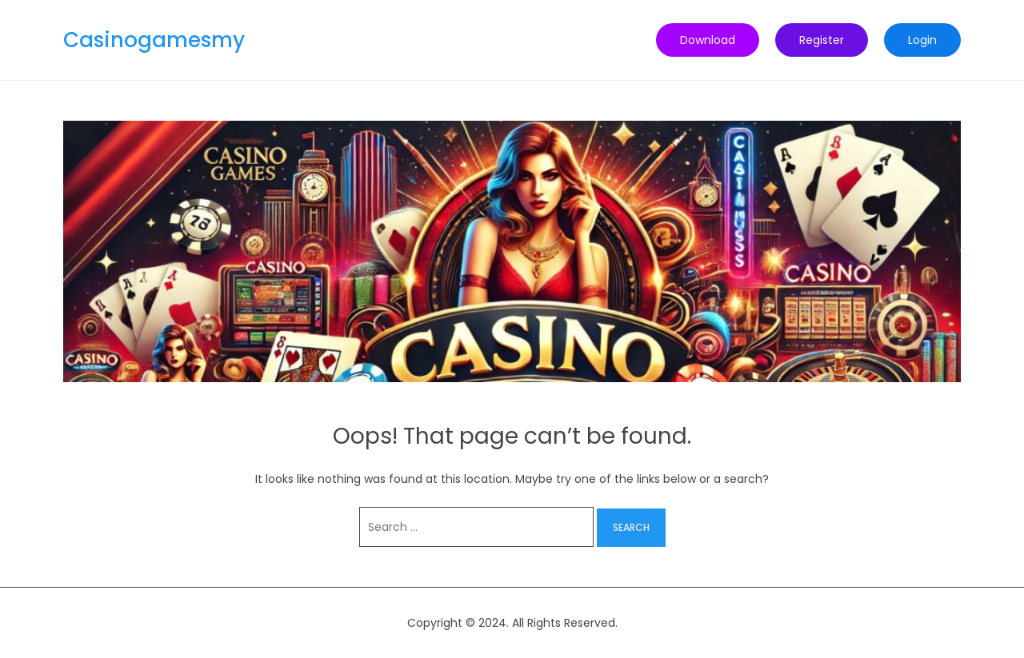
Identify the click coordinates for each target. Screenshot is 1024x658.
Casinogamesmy (154, 40)
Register (821, 40)
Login (922, 40)
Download (707, 40)
